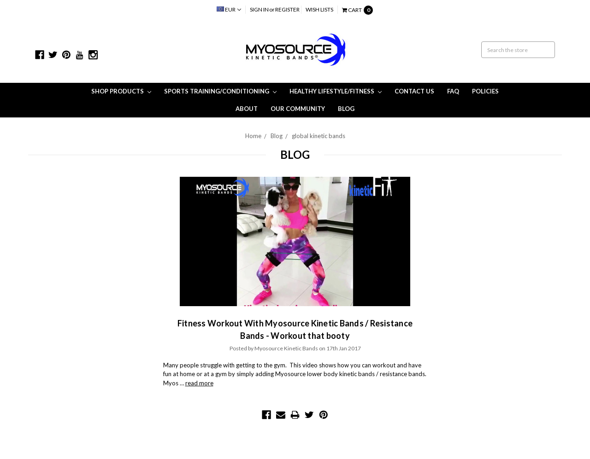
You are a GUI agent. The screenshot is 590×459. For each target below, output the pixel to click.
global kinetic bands (318, 135)
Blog (346, 108)
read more (199, 383)
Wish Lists (319, 9)
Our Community (298, 108)
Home (253, 135)
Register (287, 9)
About (247, 108)
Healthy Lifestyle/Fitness (335, 91)
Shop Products (121, 91)
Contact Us (414, 91)
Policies (485, 91)
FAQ (453, 91)
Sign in (259, 9)
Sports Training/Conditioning (220, 91)
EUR (229, 9)
